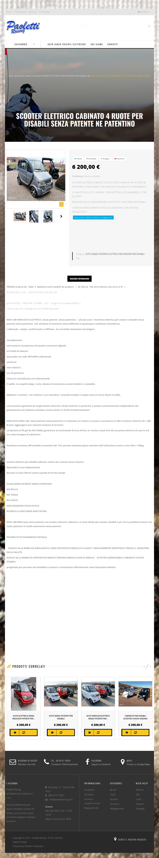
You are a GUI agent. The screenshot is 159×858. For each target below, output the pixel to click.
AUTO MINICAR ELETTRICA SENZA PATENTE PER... (98, 713)
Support (140, 800)
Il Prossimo (61, 216)
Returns (139, 786)
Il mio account (20, 12)
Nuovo (113, 786)
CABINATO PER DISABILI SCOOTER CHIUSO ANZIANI (135, 713)
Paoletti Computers (34, 842)
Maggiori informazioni (79, 275)
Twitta (78, 158)
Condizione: (78, 176)
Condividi (91, 158)
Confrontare (45, 12)
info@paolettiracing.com (61, 795)
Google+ (105, 158)
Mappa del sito (91, 804)
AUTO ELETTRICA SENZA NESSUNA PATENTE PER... (23, 713)
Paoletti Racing (39, 834)
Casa (11, 75)
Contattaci (89, 786)
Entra (9, 12)
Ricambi (114, 795)
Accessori (114, 800)
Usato (113, 790)
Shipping (140, 804)
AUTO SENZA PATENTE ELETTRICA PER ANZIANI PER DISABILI (115, 250)
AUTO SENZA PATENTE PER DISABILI (61, 713)
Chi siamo (89, 790)
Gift (137, 790)
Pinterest (119, 158)
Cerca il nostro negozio (130, 836)
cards (138, 795)
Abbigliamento (117, 804)
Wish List (32, 12)
